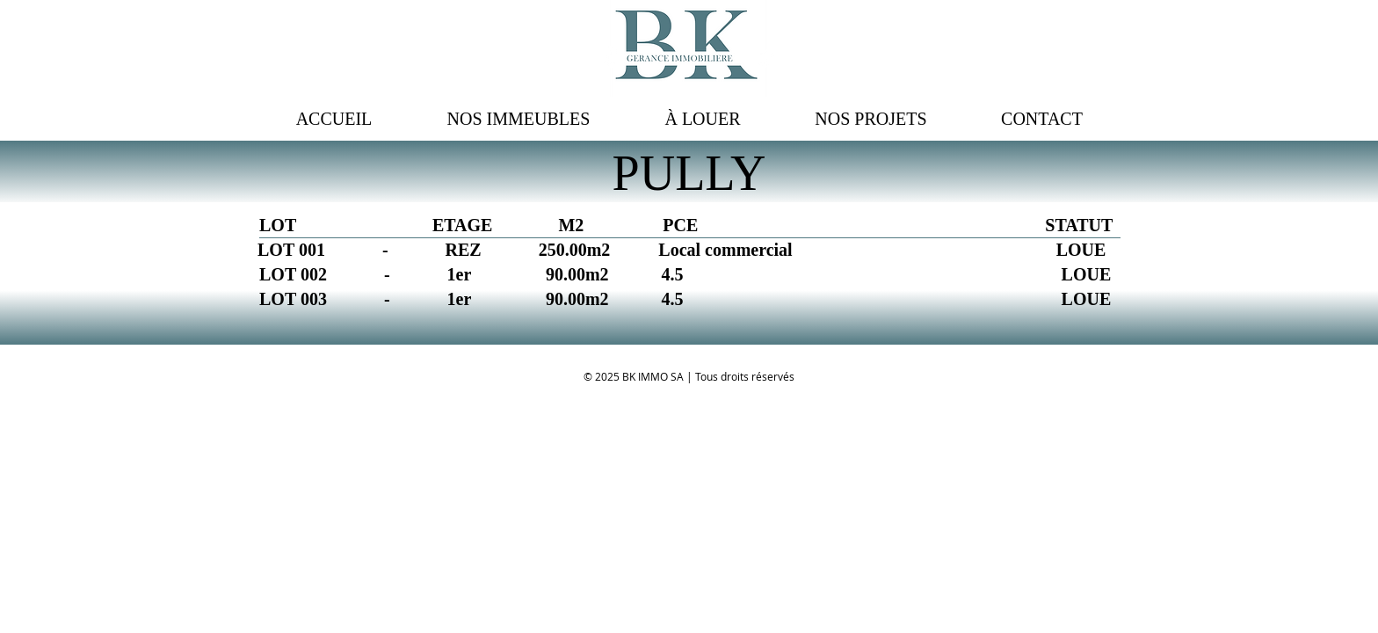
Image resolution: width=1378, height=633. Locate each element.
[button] (702, 119)
